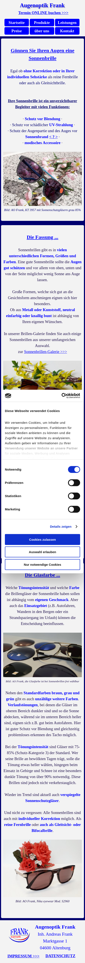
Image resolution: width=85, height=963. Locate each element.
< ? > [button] (53, 136)
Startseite (16, 22)
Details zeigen (60, 526)
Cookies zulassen (42, 539)
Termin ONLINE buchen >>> (43, 12)
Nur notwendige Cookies (42, 564)
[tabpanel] (43, 13)
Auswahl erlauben (42, 552)
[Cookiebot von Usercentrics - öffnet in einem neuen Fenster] (61, 396)
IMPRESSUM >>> (23, 956)
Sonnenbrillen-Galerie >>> (45, 351)
